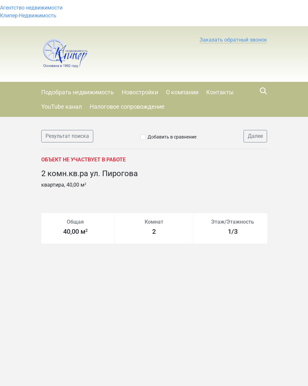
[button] (233, 40)
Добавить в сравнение (172, 136)
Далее (255, 136)
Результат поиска (67, 136)
